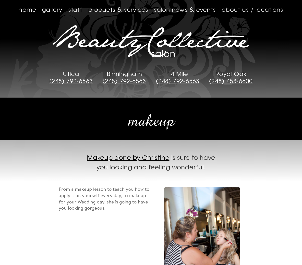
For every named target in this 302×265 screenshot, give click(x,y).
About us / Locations (252, 9)
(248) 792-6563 (71, 81)
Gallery (52, 9)
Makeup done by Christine (128, 157)
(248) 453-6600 (231, 81)
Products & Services (118, 9)
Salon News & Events (185, 9)
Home (27, 9)
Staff (75, 9)
